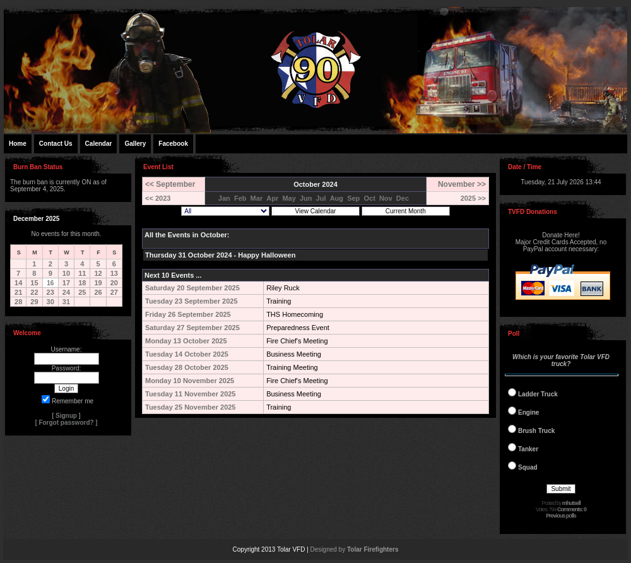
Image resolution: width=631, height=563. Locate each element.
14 (18, 283)
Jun (306, 198)
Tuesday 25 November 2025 (190, 407)
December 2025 (36, 218)
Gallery (135, 143)
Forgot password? (65, 422)
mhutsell (571, 503)
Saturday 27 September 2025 (192, 327)
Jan (224, 198)
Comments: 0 (571, 509)
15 (34, 283)
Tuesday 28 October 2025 (186, 367)
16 (50, 283)
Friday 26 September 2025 (188, 314)
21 (18, 292)
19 (98, 283)
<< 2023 (157, 198)
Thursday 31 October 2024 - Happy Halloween (220, 255)
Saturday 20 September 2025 (192, 288)
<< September (170, 184)
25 (82, 292)
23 (50, 292)
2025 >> (473, 198)
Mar (257, 198)
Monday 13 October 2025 (186, 341)
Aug (336, 198)
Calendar (98, 143)
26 (98, 292)
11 (82, 273)
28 (18, 301)
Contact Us (56, 143)
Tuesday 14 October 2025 (186, 354)
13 (114, 273)
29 (34, 301)
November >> (462, 184)
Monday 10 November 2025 (189, 380)
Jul (321, 198)
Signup (66, 415)
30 (50, 301)
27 (114, 292)
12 (98, 273)
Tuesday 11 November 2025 (190, 394)
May (288, 198)
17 (66, 283)
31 (66, 301)
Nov (385, 198)
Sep (353, 198)
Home (18, 143)
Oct (369, 198)
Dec (402, 198)
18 (82, 283)
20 (114, 283)
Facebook (173, 143)
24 (66, 292)
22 (34, 292)
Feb (240, 198)
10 (66, 273)
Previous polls (561, 516)
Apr (272, 198)
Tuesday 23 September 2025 (191, 301)
